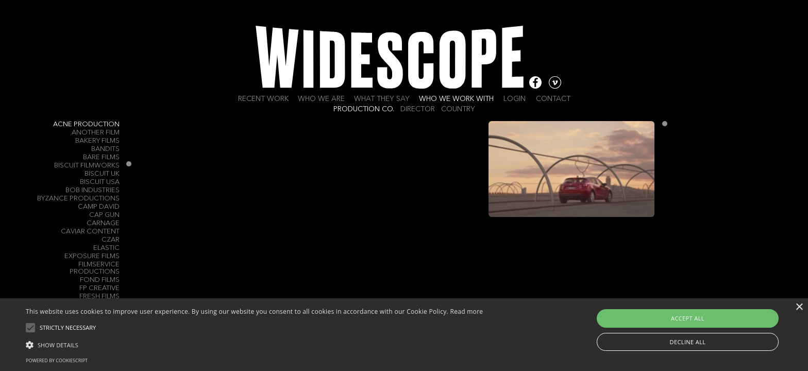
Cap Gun (104, 215)
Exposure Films (92, 256)
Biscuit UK (102, 174)
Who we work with (456, 99)
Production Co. (363, 109)
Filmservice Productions (95, 268)
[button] (254, 344)
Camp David (99, 207)
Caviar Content (90, 231)
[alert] (404, 334)
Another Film (96, 132)
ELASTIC (106, 248)
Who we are (321, 99)
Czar (111, 240)
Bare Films (101, 157)
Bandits (105, 149)
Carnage (103, 223)
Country (458, 109)
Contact (553, 99)
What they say (382, 99)
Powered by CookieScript (57, 360)
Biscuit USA (100, 182)
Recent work (263, 99)
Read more (466, 311)
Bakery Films (97, 141)
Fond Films (100, 280)
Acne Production (86, 124)
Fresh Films (99, 296)
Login (514, 99)
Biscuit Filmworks (87, 165)
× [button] (799, 307)
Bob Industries (92, 190)
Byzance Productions (78, 198)
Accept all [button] (687, 318)
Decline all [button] (688, 342)
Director (417, 109)
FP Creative (99, 288)
